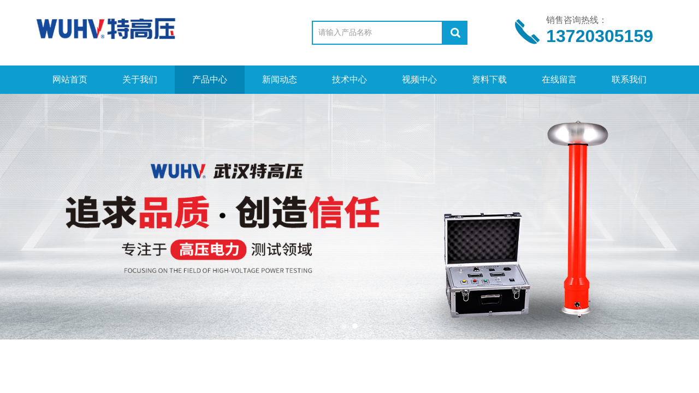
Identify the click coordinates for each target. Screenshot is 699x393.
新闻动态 (279, 79)
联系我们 (629, 79)
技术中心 (349, 79)
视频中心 (419, 79)
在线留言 (559, 79)
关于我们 (139, 79)
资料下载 (489, 79)
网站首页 (69, 79)
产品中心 (209, 79)
